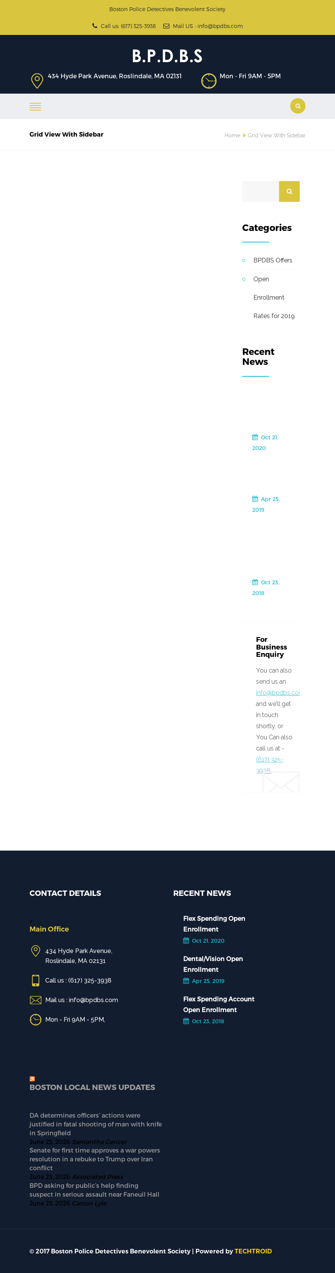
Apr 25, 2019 (266, 504)
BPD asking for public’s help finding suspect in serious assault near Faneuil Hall (94, 1190)
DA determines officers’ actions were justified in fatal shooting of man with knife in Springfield (96, 1123)
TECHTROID (253, 1251)
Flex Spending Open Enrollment (269, 409)
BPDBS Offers (272, 260)
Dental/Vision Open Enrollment (273, 476)
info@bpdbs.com (280, 692)
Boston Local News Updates (92, 1087)
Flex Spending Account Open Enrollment (269, 549)
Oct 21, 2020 (265, 442)
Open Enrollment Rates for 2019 (274, 297)
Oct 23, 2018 (265, 587)
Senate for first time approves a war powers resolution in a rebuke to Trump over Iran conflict (95, 1158)
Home (232, 135)
